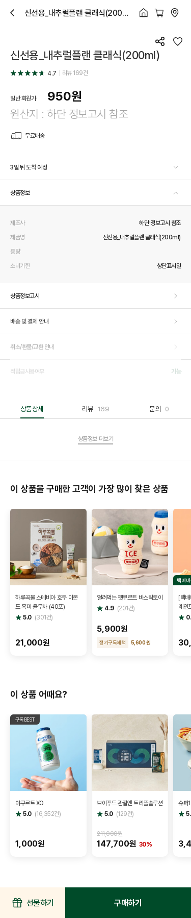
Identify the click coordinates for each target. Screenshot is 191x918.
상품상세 (32, 408)
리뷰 (96, 408)
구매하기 (128, 902)
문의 (159, 408)
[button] (95, 167)
